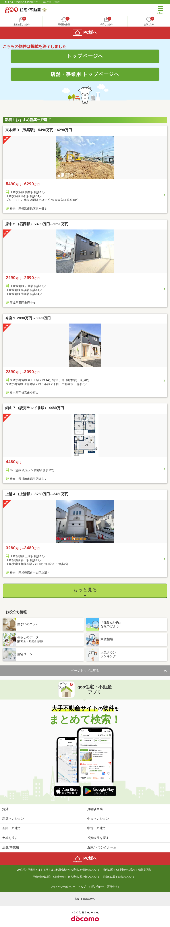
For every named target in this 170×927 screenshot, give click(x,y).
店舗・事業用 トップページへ (85, 74)
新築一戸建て (11, 828)
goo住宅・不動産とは (28, 869)
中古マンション (98, 818)
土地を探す (10, 838)
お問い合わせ (96, 886)
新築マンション (13, 818)
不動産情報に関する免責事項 (48, 876)
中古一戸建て (96, 828)
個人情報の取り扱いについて (84, 876)
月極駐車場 (95, 809)
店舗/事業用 (10, 847)
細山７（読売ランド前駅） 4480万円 (34, 408)
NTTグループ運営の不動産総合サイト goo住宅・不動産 (32, 2)
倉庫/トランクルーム (101, 847)
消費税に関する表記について (119, 876)
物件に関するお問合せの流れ (119, 869)
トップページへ (85, 56)
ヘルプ (82, 886)
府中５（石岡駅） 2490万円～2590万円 (36, 224)
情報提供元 (144, 869)
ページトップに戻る (85, 670)
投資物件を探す (98, 838)
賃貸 (5, 809)
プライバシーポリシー (62, 886)
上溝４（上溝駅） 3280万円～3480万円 (36, 494)
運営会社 (112, 886)
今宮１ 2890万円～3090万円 (28, 318)
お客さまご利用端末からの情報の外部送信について (72, 869)
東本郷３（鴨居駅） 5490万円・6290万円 (38, 130)
